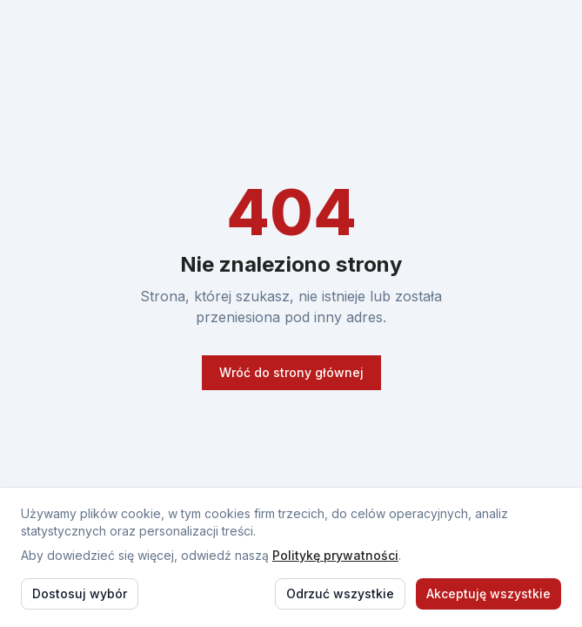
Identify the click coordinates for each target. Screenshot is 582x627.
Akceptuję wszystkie (488, 593)
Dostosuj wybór (79, 593)
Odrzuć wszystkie (340, 593)
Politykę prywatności (335, 555)
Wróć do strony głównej (291, 372)
